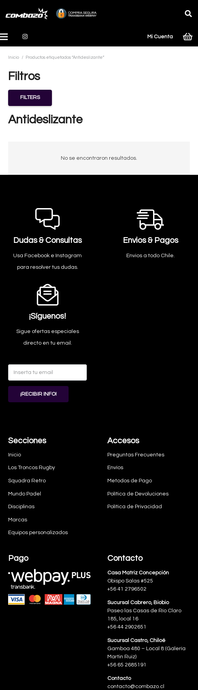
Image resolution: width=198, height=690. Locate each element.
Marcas (17, 520)
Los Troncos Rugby (31, 467)
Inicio (13, 57)
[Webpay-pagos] (49, 587)
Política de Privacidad (134, 506)
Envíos (115, 467)
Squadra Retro (27, 480)
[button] (188, 13)
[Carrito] (187, 36)
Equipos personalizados (38, 532)
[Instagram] (25, 36)
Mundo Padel (24, 494)
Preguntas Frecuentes (135, 455)
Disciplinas (21, 506)
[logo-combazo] (26, 13)
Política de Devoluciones (138, 494)
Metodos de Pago (129, 480)
